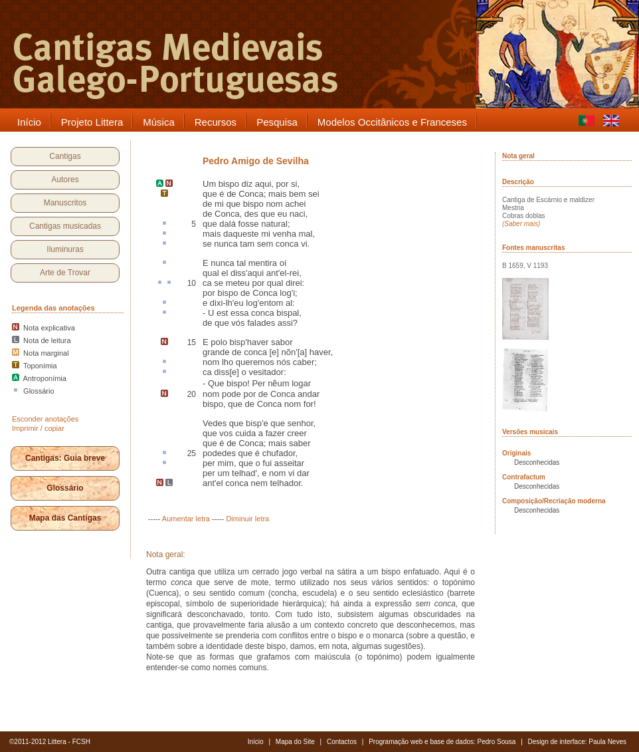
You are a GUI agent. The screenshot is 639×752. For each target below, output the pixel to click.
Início (256, 741)
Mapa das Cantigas (65, 518)
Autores (64, 179)
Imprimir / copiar (38, 428)
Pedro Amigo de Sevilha (256, 161)
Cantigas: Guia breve (65, 458)
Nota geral (518, 156)
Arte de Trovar (65, 272)
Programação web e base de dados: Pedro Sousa (442, 741)
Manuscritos (65, 202)
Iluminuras (64, 249)
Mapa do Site (295, 741)
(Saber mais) (521, 223)
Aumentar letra (186, 519)
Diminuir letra (247, 519)
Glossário (64, 488)
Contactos (342, 741)
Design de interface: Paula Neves (577, 741)
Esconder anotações (45, 419)
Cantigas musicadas (65, 226)
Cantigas (64, 156)
